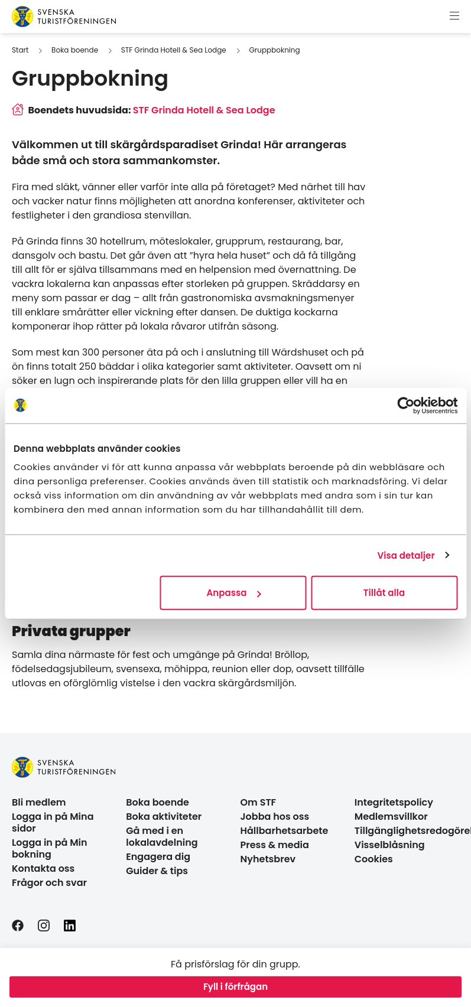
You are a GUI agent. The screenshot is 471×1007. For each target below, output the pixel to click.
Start (20, 50)
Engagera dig (158, 856)
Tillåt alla (384, 592)
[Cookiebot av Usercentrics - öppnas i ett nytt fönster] (405, 405)
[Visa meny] (454, 16)
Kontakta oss (43, 868)
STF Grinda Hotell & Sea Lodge (173, 50)
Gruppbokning (274, 50)
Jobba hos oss (275, 816)
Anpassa (233, 592)
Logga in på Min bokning (49, 848)
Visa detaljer (405, 555)
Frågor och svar (49, 882)
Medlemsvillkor (391, 816)
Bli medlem (39, 802)
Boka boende (74, 50)
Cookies (374, 859)
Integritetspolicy (394, 802)
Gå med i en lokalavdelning (161, 836)
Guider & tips (157, 871)
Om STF (259, 802)
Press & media (275, 845)
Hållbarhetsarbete (285, 830)
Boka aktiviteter (164, 816)
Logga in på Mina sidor (53, 822)
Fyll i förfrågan (235, 986)
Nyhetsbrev (268, 859)
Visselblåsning (390, 845)
